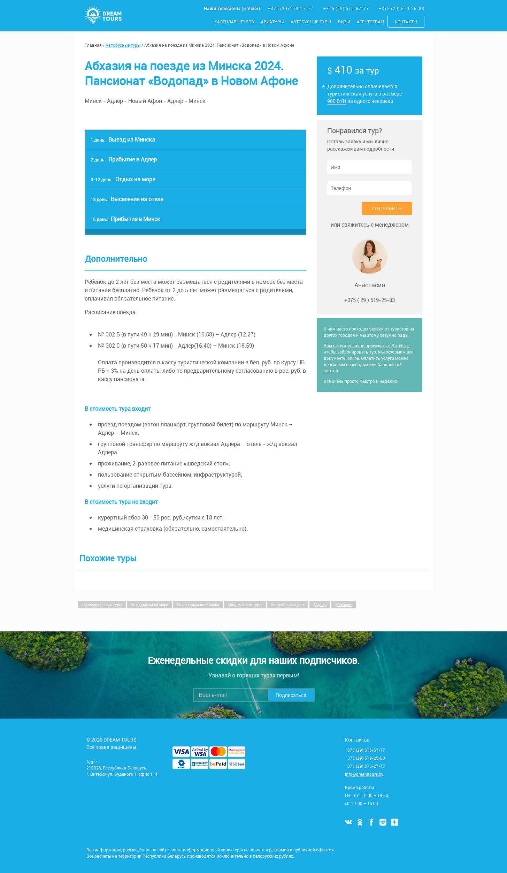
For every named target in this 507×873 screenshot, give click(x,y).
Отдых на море (123, 179)
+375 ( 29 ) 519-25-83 (369, 299)
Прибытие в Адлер (124, 159)
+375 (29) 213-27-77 (291, 8)
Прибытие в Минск (125, 219)
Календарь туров (234, 21)
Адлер (321, 604)
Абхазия (344, 604)
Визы (344, 21)
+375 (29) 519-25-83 (401, 8)
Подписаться (291, 695)
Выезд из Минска (123, 139)
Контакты (406, 21)
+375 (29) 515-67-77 (346, 8)
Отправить (386, 208)
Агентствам (370, 21)
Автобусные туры (311, 21)
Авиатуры (272, 21)
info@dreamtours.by (364, 774)
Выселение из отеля (127, 199)
